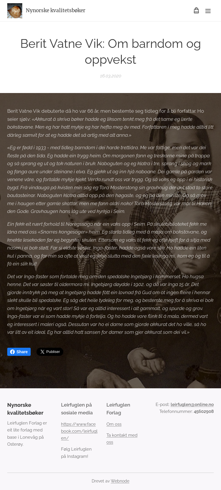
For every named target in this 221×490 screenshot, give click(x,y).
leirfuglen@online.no (192, 404)
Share (19, 351)
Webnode (120, 481)
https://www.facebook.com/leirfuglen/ (79, 431)
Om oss (113, 424)
